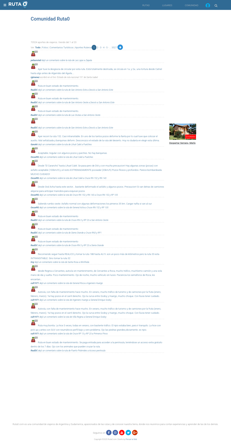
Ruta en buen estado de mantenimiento (58, 216)
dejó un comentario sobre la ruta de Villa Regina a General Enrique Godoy (72, 317)
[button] (208, 6)
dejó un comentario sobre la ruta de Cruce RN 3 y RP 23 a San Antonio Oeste (73, 220)
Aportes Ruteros (83, 47)
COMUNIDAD (191, 5)
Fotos (45, 47)
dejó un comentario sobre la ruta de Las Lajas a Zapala (66, 60)
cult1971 (35, 283)
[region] (195, 64)
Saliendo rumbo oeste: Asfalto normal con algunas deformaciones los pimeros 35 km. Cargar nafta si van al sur (95, 203)
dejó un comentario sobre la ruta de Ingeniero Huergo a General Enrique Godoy (75, 300)
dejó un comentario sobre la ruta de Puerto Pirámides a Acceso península (71, 350)
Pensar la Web (131, 439)
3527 (114, 47)
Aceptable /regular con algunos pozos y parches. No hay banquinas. (72, 153)
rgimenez (35, 77)
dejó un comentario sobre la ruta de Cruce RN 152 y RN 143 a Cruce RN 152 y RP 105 (78, 195)
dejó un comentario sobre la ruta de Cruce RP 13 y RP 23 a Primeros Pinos (73, 333)
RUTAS (146, 5)
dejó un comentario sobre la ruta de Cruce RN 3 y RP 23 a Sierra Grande (71, 245)
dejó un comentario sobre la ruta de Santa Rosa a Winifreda (61, 262)
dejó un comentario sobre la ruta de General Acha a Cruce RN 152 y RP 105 (73, 207)
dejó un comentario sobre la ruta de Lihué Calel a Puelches (65, 144)
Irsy (32, 262)
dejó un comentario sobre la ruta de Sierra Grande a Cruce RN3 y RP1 (70, 233)
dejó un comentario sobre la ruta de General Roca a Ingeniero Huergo (71, 283)
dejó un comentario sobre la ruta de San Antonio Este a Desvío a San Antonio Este (75, 90)
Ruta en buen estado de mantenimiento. (58, 85)
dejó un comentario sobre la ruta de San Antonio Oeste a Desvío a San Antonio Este (76, 102)
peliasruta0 (36, 60)
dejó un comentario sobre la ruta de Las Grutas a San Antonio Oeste (69, 115)
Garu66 (34, 144)
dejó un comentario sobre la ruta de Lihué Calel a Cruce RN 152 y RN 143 (72, 178)
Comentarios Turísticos (61, 47)
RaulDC (34, 90)
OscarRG (35, 157)
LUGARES (167, 5)
